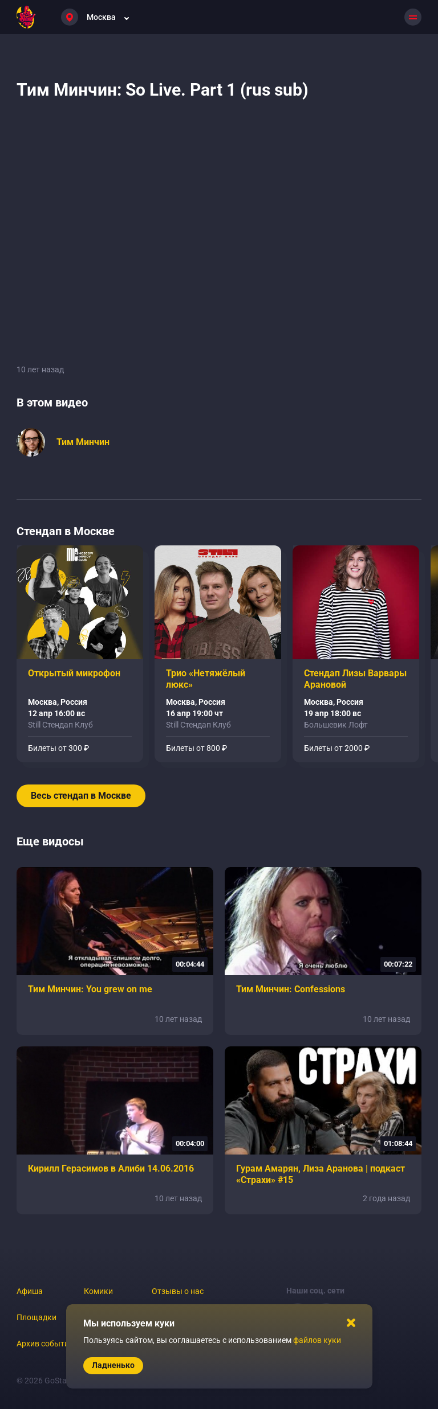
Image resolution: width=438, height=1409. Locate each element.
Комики (98, 1291)
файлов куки (317, 1340)
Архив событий (45, 1343)
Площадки (36, 1317)
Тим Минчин (83, 442)
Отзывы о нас (178, 1291)
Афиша (30, 1291)
